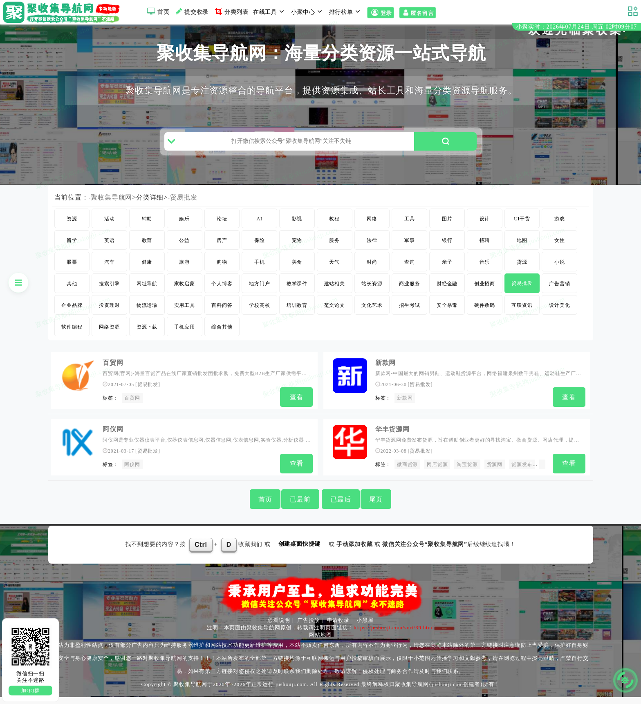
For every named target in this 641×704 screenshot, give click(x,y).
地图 (522, 251)
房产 (222, 251)
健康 (147, 273)
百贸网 (113, 374)
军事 (409, 251)
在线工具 (270, 11)
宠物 (297, 251)
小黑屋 (364, 627)
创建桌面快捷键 (299, 551)
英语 (109, 251)
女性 (559, 251)
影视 (297, 230)
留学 (72, 251)
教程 (334, 230)
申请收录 (338, 627)
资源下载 (147, 338)
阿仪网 (113, 438)
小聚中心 (308, 11)
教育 (147, 251)
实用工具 (184, 316)
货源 (522, 273)
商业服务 (409, 295)
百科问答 (221, 316)
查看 (297, 407)
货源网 (494, 473)
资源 (72, 230)
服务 (334, 251)
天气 (334, 273)
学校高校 (259, 316)
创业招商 (484, 295)
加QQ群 (30, 690)
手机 (259, 273)
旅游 (184, 273)
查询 (409, 273)
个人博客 (221, 295)
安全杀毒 (447, 316)
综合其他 (221, 338)
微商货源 (407, 473)
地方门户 (259, 295)
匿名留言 (417, 13)
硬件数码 (484, 316)
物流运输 (147, 316)
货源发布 (521, 473)
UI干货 (522, 230)
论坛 (222, 230)
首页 (157, 11)
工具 (409, 230)
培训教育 (297, 316)
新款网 (385, 374)
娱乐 (184, 230)
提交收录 (191, 11)
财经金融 (447, 295)
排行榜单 (346, 11)
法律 (372, 251)
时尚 (372, 273)
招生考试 (409, 316)
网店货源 (437, 473)
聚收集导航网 (111, 208)
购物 (222, 273)
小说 (559, 273)
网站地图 (320, 642)
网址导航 (147, 295)
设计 (485, 230)
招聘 (485, 251)
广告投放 (308, 627)
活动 (109, 230)
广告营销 (559, 295)
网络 (372, 230)
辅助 (147, 230)
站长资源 (371, 295)
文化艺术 (371, 316)
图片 (447, 230)
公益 (184, 251)
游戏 (559, 230)
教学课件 (297, 295)
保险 (259, 251)
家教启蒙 (184, 295)
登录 (380, 13)
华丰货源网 (392, 438)
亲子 (447, 273)
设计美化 (559, 316)
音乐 (485, 273)
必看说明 (278, 627)
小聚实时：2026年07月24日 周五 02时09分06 (576, 28)
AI (259, 230)
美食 (297, 273)
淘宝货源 (467, 473)
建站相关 (334, 295)
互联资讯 (521, 316)
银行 (447, 251)
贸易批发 (183, 208)
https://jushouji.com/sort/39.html (394, 634)
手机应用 (184, 338)
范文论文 (334, 316)
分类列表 (231, 11)
